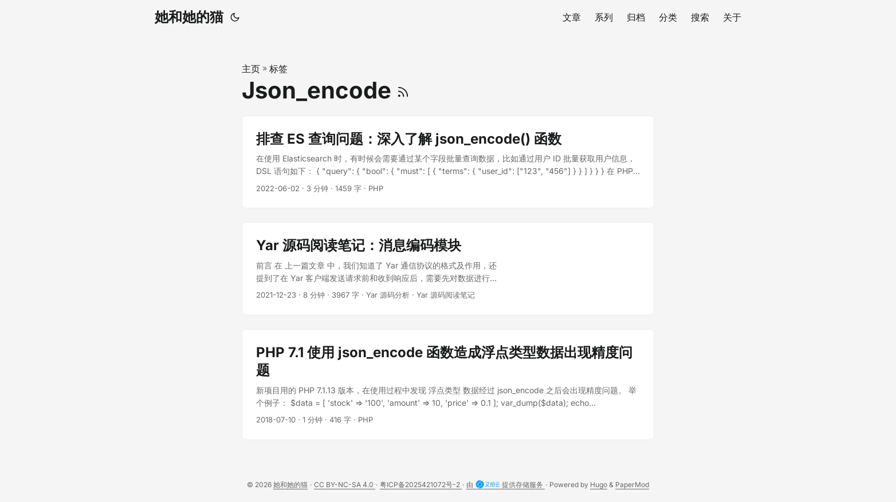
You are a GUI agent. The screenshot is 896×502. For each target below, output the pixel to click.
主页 (251, 68)
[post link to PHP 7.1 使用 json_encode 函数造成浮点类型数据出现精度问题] (448, 385)
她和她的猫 (189, 17)
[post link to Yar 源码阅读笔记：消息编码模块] (448, 269)
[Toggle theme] (235, 17)
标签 (278, 68)
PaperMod (632, 484)
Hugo (598, 484)
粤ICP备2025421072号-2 (421, 484)
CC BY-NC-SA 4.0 (344, 484)
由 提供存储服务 (505, 484)
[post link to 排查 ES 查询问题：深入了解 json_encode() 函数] (448, 162)
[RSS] (403, 90)
